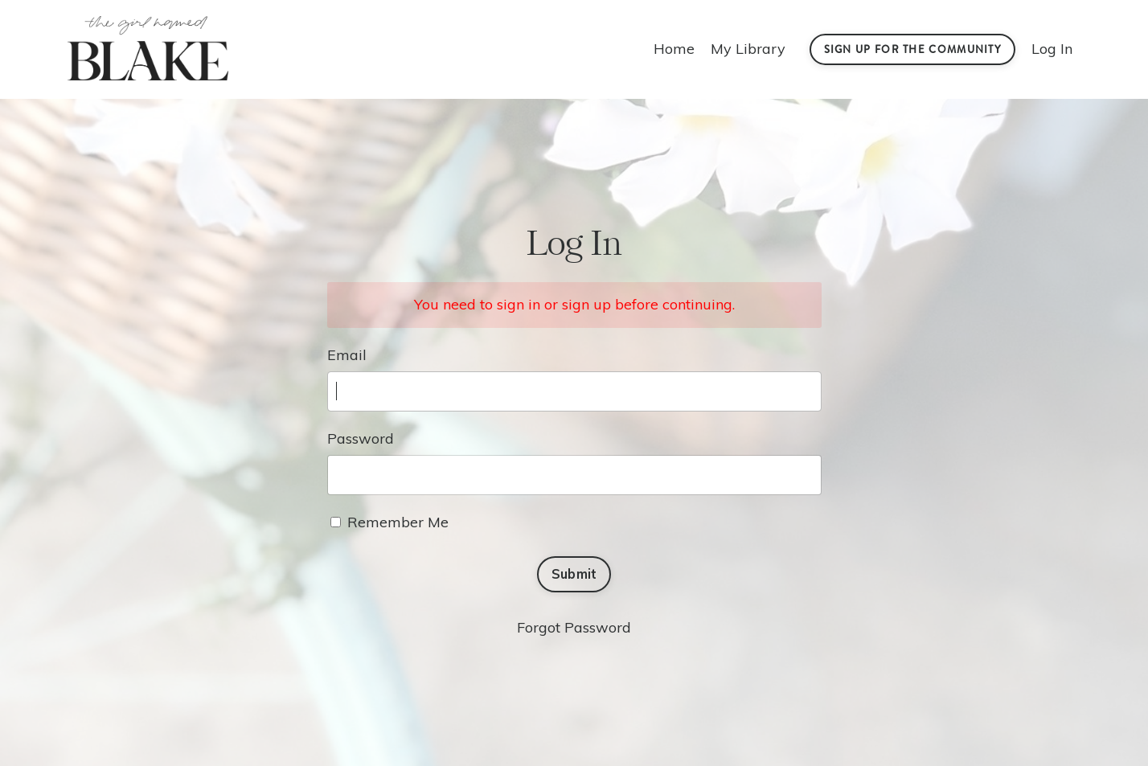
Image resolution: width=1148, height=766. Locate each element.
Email (347, 355)
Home (674, 48)
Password (360, 438)
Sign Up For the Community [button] (913, 49)
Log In (1051, 48)
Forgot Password (574, 627)
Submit (574, 574)
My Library (748, 48)
